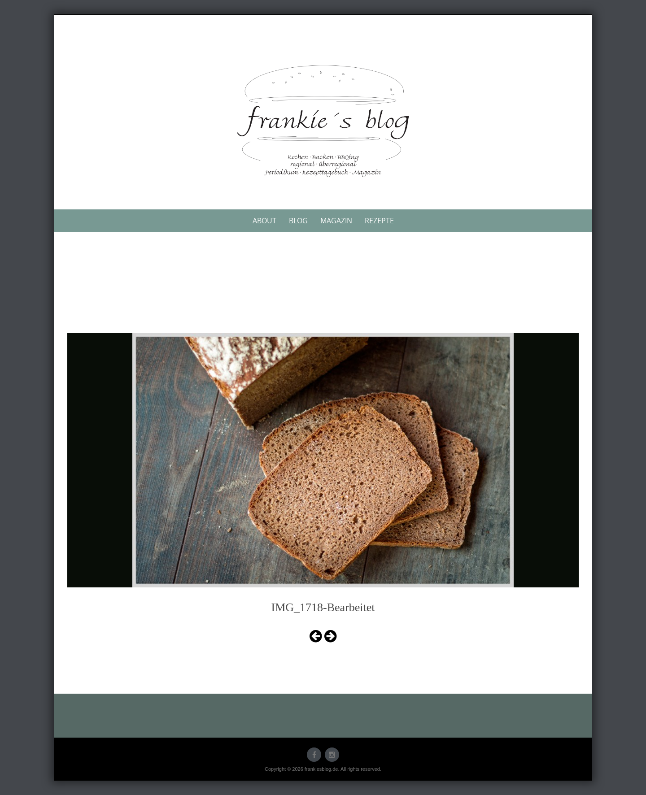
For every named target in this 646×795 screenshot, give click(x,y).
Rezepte (379, 221)
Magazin (336, 221)
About (264, 221)
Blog (298, 221)
